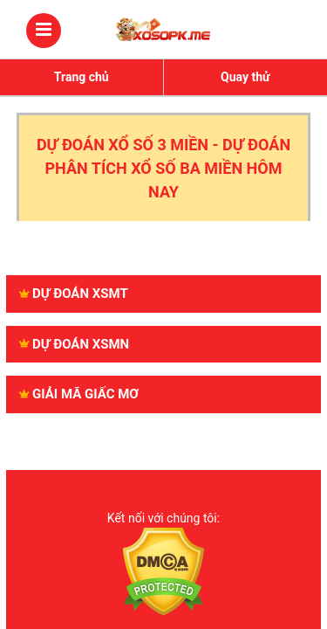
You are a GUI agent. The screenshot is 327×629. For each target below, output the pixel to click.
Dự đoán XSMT (73, 293)
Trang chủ (81, 77)
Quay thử (245, 77)
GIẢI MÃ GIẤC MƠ (79, 394)
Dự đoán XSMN (74, 344)
